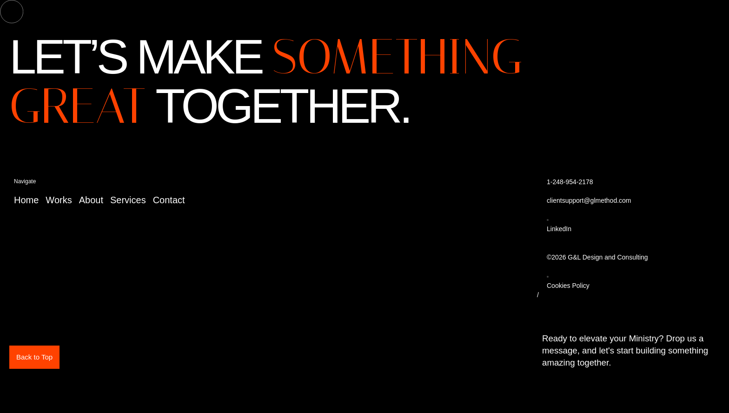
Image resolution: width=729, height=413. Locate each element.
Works (59, 200)
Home (26, 200)
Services (128, 200)
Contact (169, 200)
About (91, 200)
